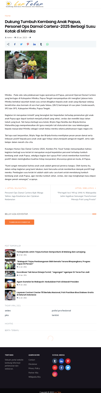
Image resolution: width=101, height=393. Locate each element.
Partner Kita (33, 373)
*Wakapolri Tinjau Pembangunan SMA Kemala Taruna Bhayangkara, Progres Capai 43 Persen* (53, 262)
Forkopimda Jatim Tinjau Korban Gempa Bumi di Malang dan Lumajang (51, 252)
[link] (30, 37)
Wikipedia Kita (35, 377)
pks (7, 315)
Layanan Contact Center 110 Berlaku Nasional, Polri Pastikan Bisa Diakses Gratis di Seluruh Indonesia (55, 293)
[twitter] (68, 367)
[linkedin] (61, 361)
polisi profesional (61, 310)
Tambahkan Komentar (19, 222)
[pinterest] (68, 361)
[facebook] (61, 367)
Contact (32, 360)
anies (8, 310)
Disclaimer (33, 364)
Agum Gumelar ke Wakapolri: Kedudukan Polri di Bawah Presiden (48, 281)
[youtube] (54, 367)
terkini (55, 315)
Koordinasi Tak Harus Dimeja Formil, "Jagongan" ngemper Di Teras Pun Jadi (53, 272)
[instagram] (54, 374)
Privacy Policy (34, 368)
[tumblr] (54, 361)
